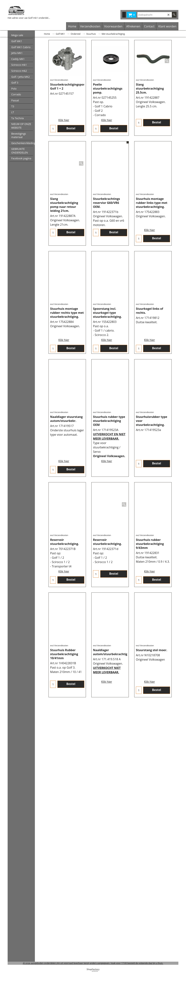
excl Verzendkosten (59, 93)
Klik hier (63, 115)
